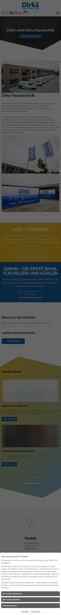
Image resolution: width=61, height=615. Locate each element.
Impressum (25, 611)
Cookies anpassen (9, 606)
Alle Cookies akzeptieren (12, 594)
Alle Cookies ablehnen (11, 600)
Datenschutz (35, 611)
